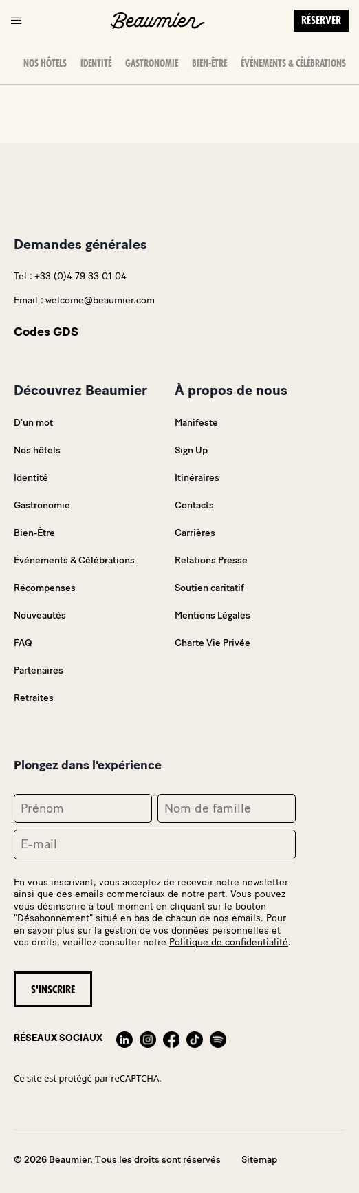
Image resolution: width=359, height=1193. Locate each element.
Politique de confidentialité (228, 942)
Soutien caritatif (209, 588)
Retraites (34, 698)
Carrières (195, 533)
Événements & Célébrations (293, 63)
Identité (95, 63)
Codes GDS (46, 331)
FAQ (23, 643)
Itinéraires (197, 478)
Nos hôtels (45, 63)
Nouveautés (40, 615)
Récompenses (45, 588)
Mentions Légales (212, 615)
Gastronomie (151, 63)
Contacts (194, 505)
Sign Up (191, 450)
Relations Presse (211, 560)
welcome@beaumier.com (100, 300)
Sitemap (259, 1159)
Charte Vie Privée (212, 643)
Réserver (321, 20)
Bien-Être (209, 63)
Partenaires (38, 670)
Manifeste (196, 423)
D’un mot (33, 423)
